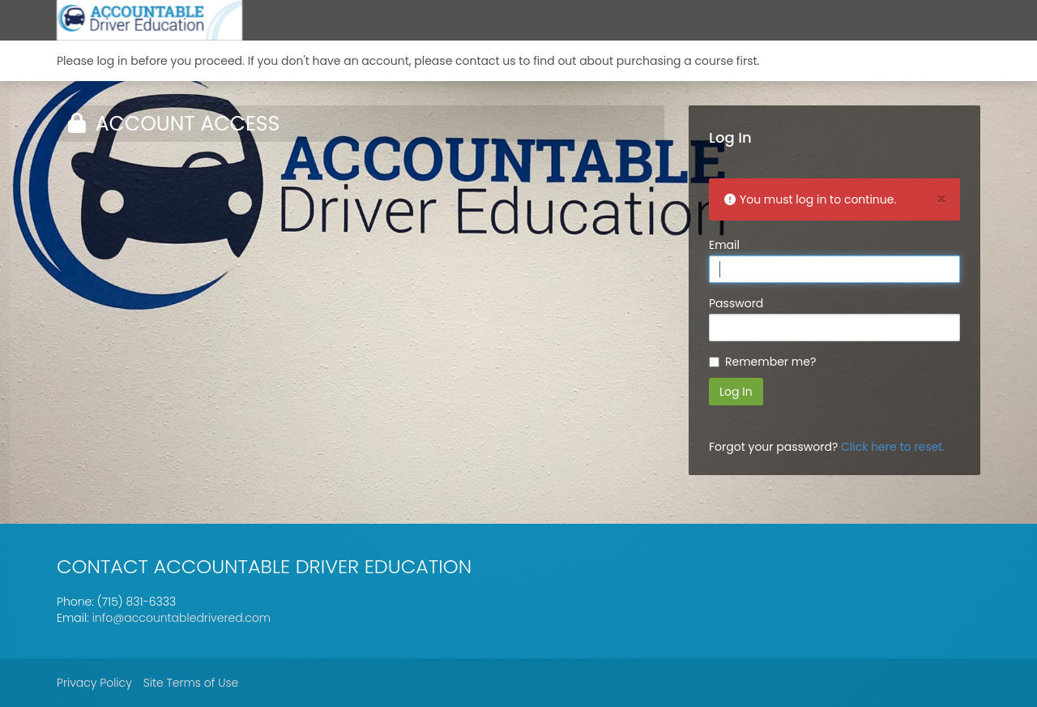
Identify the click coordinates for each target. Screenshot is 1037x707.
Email (724, 245)
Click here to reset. (893, 447)
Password (736, 303)
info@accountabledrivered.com (181, 618)
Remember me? (770, 362)
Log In (736, 391)
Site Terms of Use (191, 683)
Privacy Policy (94, 683)
